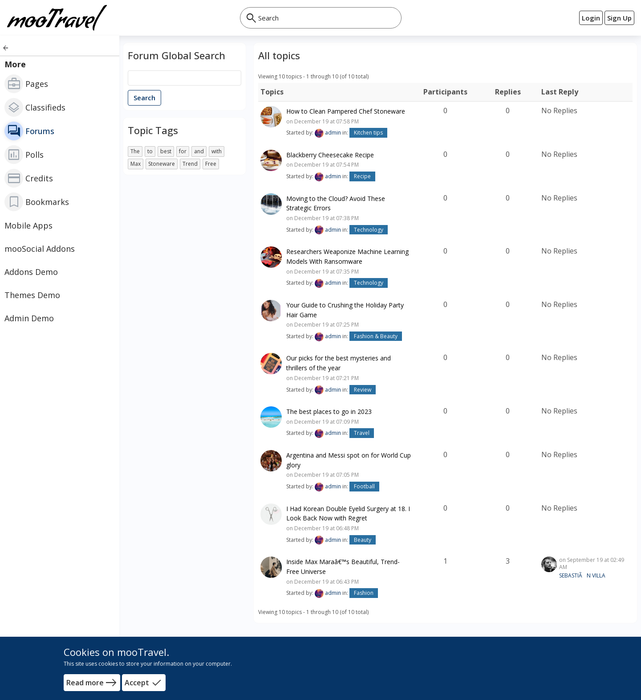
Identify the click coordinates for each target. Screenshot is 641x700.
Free (210, 164)
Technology (368, 229)
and (199, 151)
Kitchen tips (368, 132)
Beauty (362, 540)
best (165, 151)
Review (362, 389)
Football (364, 486)
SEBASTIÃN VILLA (582, 575)
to (150, 151)
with (216, 151)
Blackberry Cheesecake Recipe (330, 154)
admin (333, 132)
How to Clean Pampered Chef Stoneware (345, 111)
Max (135, 164)
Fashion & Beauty (376, 336)
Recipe (362, 176)
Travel (361, 433)
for (183, 151)
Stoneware (161, 164)
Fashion (363, 593)
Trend (190, 164)
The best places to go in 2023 (329, 411)
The (135, 151)
